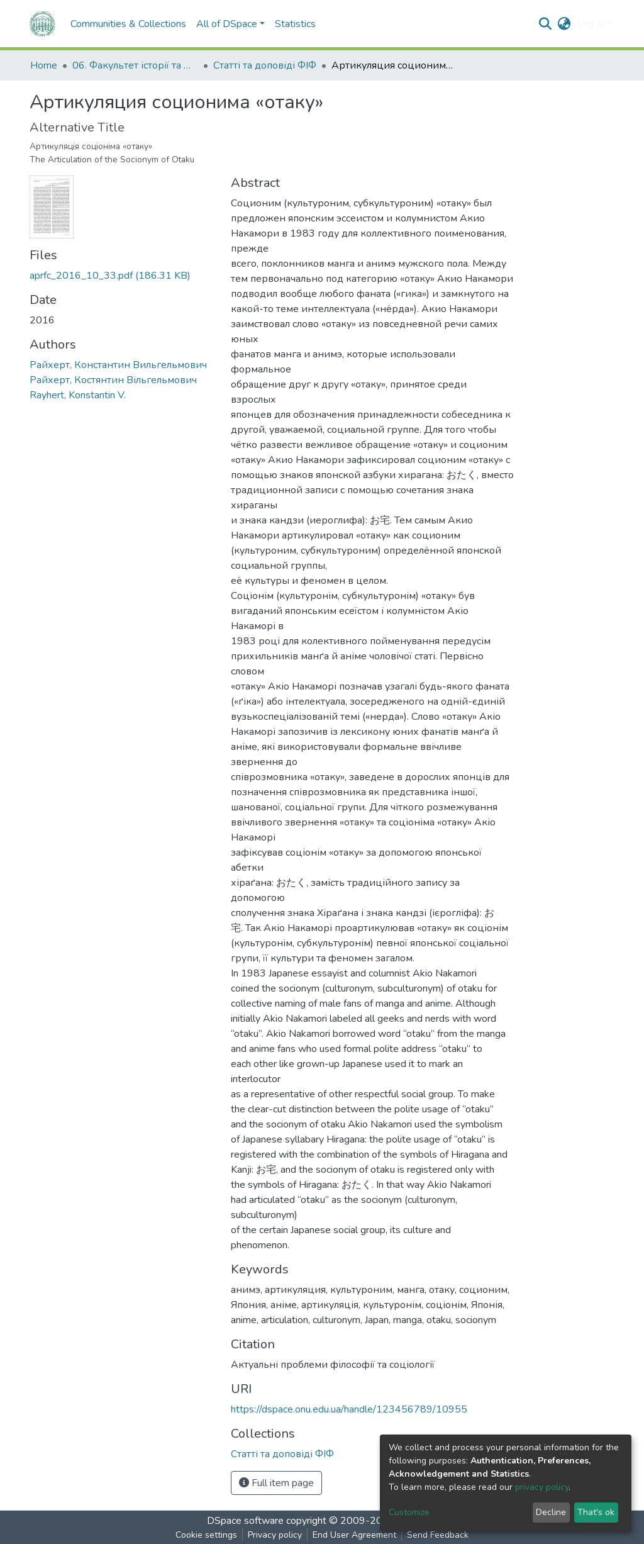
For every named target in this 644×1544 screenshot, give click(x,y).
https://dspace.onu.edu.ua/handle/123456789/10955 (349, 1409)
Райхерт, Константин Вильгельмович (118, 365)
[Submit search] (545, 24)
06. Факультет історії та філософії (135, 65)
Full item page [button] (276, 1483)
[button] (564, 23)
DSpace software (245, 1521)
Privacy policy (275, 1535)
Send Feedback (438, 1535)
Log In (590, 24)
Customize (409, 1512)
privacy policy (542, 1487)
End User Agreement (354, 1535)
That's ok (595, 1512)
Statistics (295, 24)
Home (43, 65)
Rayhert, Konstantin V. (78, 395)
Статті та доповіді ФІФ (264, 65)
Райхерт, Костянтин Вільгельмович (113, 380)
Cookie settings (206, 1535)
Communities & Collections (128, 24)
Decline (551, 1512)
